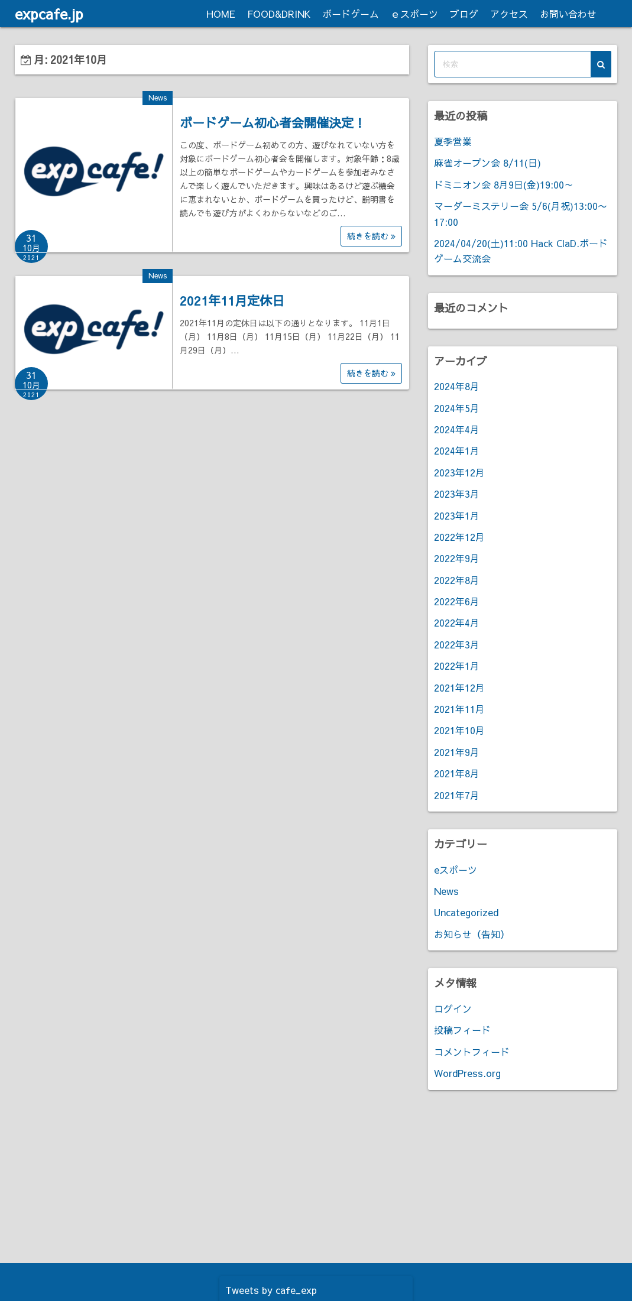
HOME (220, 13)
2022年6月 (456, 601)
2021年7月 (456, 795)
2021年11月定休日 (232, 300)
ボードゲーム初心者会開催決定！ (273, 122)
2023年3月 (456, 493)
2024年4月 (456, 429)
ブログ (464, 13)
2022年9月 (456, 557)
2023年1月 (456, 515)
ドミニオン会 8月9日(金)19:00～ (503, 184)
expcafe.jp (49, 14)
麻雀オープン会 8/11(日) (487, 162)
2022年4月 (456, 622)
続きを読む (371, 236)
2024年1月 (456, 450)
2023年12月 (459, 472)
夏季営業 (453, 141)
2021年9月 (456, 751)
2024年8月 (456, 385)
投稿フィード (462, 1029)
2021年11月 (459, 708)
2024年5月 (456, 407)
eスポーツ (455, 869)
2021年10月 (459, 730)
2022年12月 (459, 536)
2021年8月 (456, 773)
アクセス (509, 13)
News (157, 97)
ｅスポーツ (414, 13)
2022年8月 (456, 579)
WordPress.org (467, 1072)
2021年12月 (459, 687)
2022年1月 (456, 665)
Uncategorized (466, 912)
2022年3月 (456, 644)
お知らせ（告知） (472, 933)
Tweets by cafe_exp (271, 1289)
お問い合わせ (568, 13)
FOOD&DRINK (278, 13)
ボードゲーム (350, 13)
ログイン (453, 1008)
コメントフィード (472, 1051)
